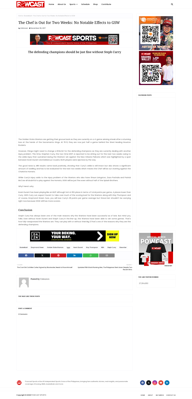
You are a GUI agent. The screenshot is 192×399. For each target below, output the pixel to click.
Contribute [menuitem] (106, 4)
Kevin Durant (78, 247)
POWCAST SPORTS (38, 395)
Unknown (24, 28)
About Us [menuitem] (62, 4)
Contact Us (171, 395)
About (150, 395)
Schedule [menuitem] (85, 4)
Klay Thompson (92, 247)
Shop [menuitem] (95, 4)
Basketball (28, 16)
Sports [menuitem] (72, 4)
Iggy (68, 247)
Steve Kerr (122, 247)
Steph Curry (111, 247)
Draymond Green (37, 247)
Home (20, 16)
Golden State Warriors (55, 247)
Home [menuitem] (51, 4)
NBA (102, 247)
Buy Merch (160, 395)
